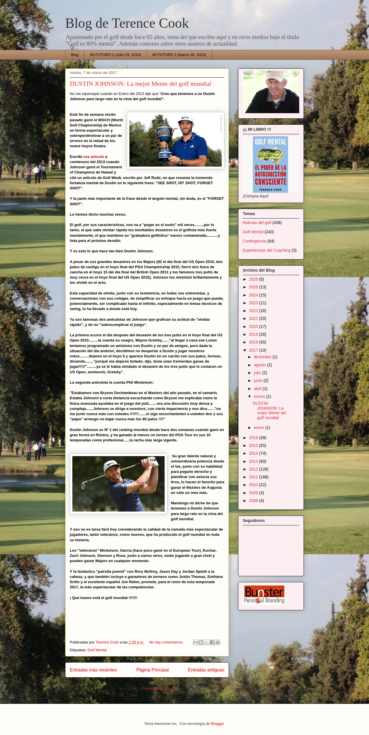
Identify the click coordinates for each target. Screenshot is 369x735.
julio (258, 372)
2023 (254, 303)
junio (258, 380)
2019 (254, 334)
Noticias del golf (257, 222)
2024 (254, 295)
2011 (254, 477)
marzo (260, 396)
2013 (254, 461)
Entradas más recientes (93, 669)
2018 (254, 342)
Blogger (217, 723)
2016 (254, 437)
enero (259, 427)
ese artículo (93, 156)
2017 (254, 350)
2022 (254, 310)
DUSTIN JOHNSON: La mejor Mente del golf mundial (140, 83)
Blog (75, 55)
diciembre (263, 357)
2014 (254, 453)
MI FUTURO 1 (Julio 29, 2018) (115, 55)
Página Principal (152, 669)
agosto (260, 365)
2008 (254, 500)
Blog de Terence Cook (127, 23)
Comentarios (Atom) (159, 688)
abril (258, 388)
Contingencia (254, 241)
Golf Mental (96, 650)
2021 (254, 318)
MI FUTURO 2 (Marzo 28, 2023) (179, 55)
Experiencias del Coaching (267, 250)
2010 (254, 484)
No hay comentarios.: (167, 642)
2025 (254, 287)
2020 (254, 326)
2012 (254, 469)
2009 (254, 492)
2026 (254, 279)
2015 (254, 445)
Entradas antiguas (206, 669)
